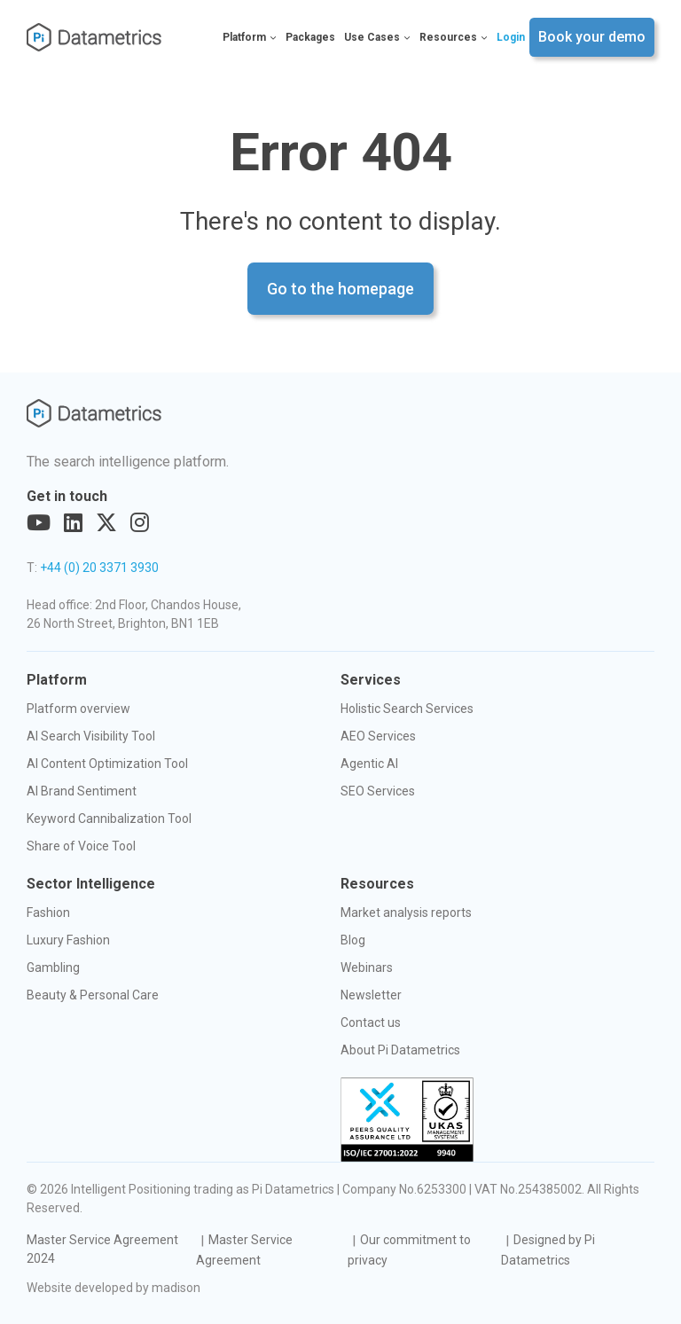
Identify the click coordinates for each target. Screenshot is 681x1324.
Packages (310, 37)
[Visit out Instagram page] (139, 523)
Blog (352, 940)
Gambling (53, 967)
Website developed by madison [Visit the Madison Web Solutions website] (113, 1288)
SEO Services (377, 791)
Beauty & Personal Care (93, 995)
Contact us (370, 1022)
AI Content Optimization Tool (107, 763)
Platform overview (78, 708)
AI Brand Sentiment (82, 791)
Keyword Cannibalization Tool (109, 818)
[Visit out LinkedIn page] (73, 523)
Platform (250, 37)
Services (370, 679)
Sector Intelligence (91, 883)
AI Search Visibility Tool (91, 736)
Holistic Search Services (407, 708)
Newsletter (371, 995)
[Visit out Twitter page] (106, 523)
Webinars (366, 967)
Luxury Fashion (68, 940)
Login (511, 37)
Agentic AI (369, 763)
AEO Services (378, 736)
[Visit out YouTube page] (39, 523)
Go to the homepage (340, 288)
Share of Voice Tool (81, 846)
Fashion (48, 912)
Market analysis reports (406, 912)
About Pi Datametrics (400, 1050)
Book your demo (592, 36)
